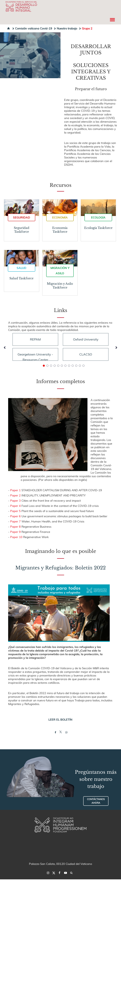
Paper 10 (16, 537)
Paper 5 (15, 511)
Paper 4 (15, 506)
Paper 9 (15, 532)
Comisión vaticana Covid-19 (32, 28)
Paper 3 (15, 500)
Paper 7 (15, 521)
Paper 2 (15, 495)
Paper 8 (15, 526)
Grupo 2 (85, 28)
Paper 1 (15, 490)
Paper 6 (15, 516)
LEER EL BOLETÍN (60, 719)
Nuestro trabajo (65, 28)
